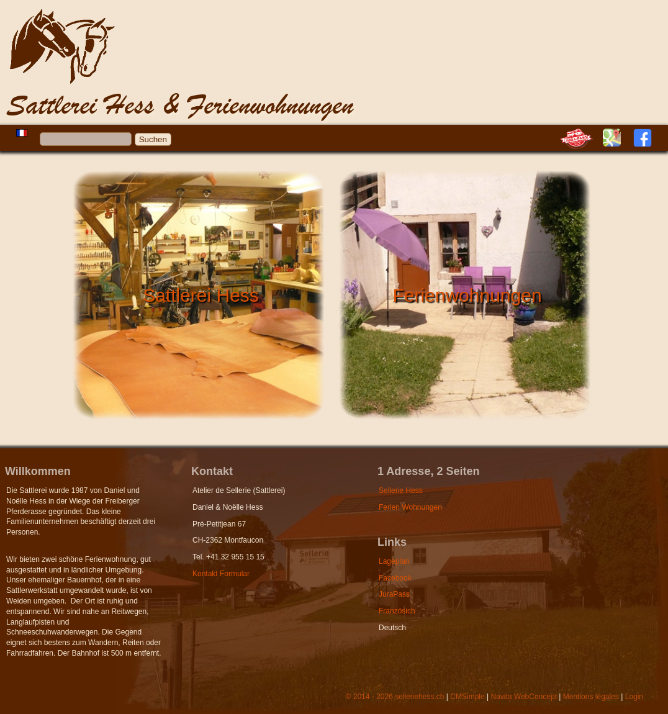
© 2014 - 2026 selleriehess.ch (395, 696)
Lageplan (394, 561)
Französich (397, 611)
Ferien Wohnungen (410, 507)
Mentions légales (591, 696)
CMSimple (467, 696)
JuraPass (394, 594)
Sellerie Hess (401, 490)
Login (634, 696)
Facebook (395, 578)
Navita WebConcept (523, 696)
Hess (99, 72)
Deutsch (392, 627)
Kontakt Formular (221, 573)
